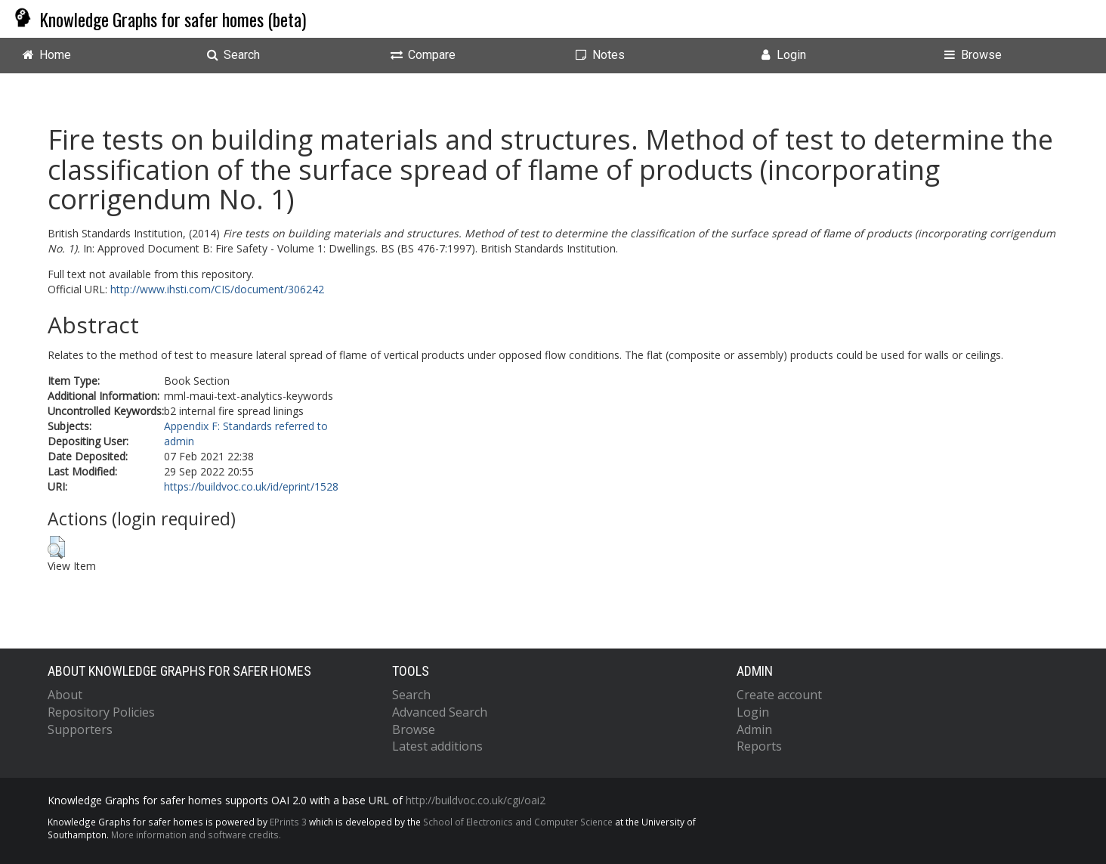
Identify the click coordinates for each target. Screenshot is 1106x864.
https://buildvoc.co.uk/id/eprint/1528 (251, 486)
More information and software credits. (196, 834)
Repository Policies (101, 712)
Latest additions (437, 746)
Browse (413, 729)
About (65, 694)
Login (753, 712)
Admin (754, 729)
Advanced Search (439, 712)
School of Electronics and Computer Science (518, 822)
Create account (779, 694)
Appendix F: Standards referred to (246, 426)
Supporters (80, 729)
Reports (759, 746)
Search (411, 694)
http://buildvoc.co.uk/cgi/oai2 (475, 800)
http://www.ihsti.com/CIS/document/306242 (217, 289)
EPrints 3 (288, 822)
